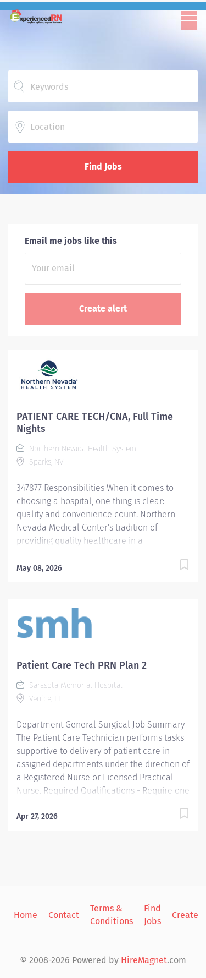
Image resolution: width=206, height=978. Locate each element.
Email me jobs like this (71, 241)
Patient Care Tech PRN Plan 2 (81, 665)
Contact (63, 915)
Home (25, 915)
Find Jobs (103, 166)
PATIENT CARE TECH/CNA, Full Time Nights (94, 423)
